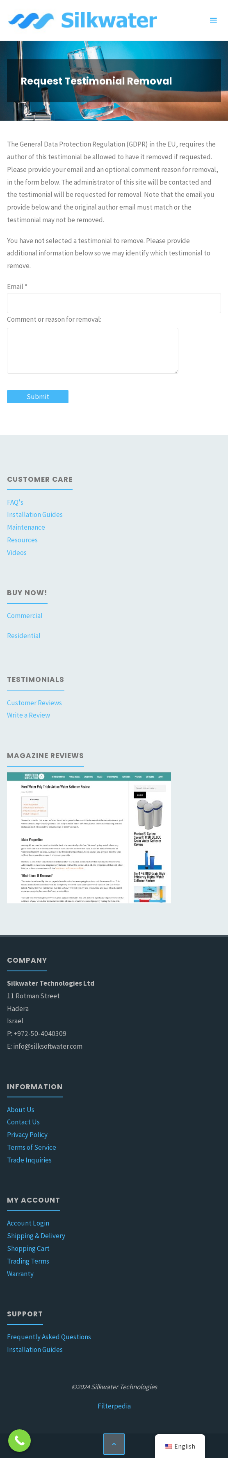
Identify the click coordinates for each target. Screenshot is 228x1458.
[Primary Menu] (213, 20)
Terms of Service (31, 1147)
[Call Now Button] (19, 1440)
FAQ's (15, 502)
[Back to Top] (113, 1443)
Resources (22, 539)
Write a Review (28, 715)
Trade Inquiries (29, 1160)
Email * (17, 286)
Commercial (25, 615)
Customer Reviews (34, 702)
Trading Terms (28, 1261)
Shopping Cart (28, 1248)
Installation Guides (35, 514)
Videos (17, 552)
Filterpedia (114, 1406)
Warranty (20, 1273)
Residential (24, 635)
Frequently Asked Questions (49, 1336)
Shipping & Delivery (36, 1235)
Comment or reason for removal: (54, 319)
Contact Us (23, 1121)
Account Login (28, 1223)
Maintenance (26, 527)
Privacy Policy (27, 1134)
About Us (20, 1109)
